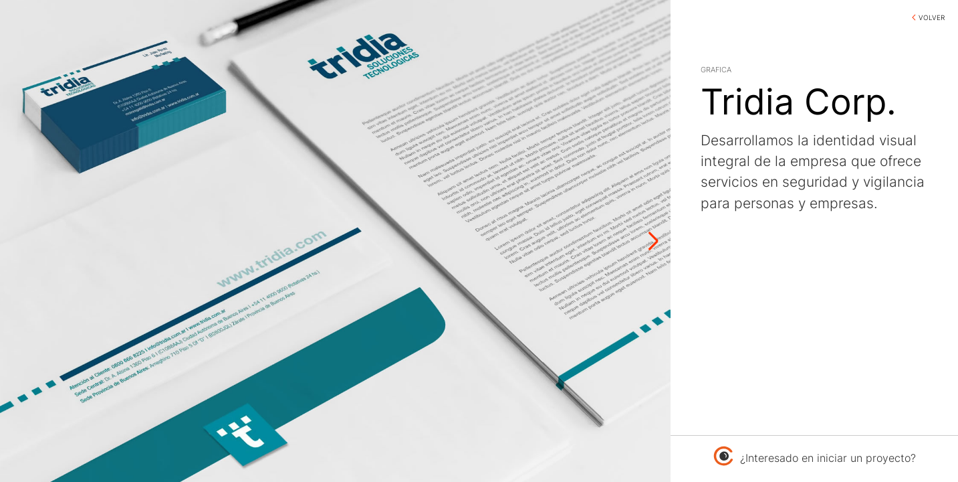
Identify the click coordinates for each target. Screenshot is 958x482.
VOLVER (932, 17)
